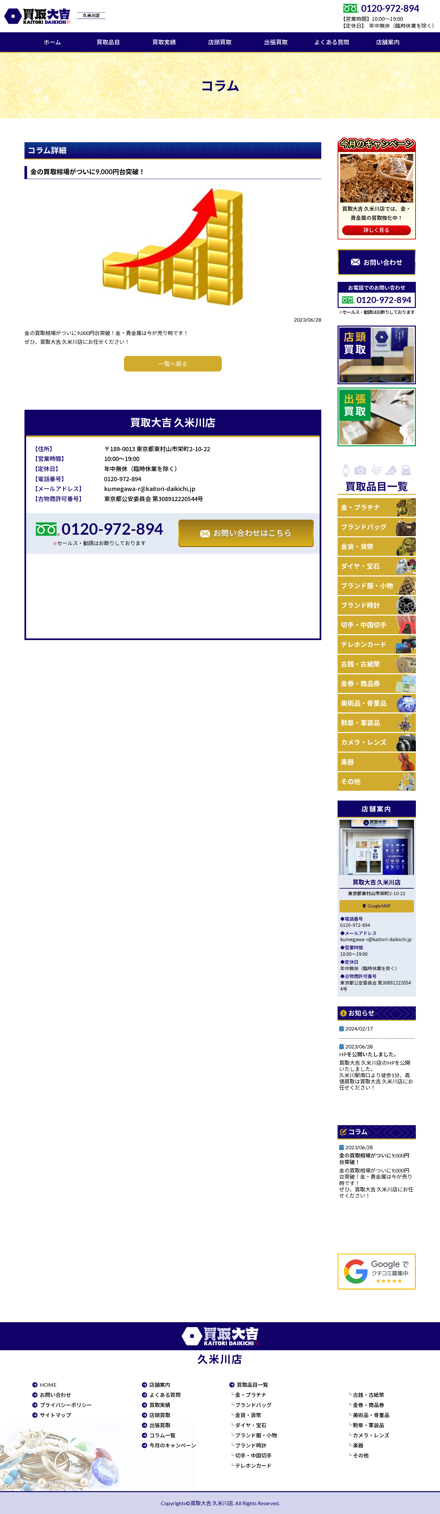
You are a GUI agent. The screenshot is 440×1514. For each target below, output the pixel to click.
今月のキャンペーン (172, 1445)
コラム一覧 (162, 1435)
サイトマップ (55, 1415)
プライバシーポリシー (66, 1405)
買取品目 (108, 42)
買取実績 (164, 42)
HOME (48, 1385)
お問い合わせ (55, 1395)
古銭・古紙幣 (360, 664)
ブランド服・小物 (367, 585)
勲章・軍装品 (360, 722)
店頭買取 (220, 42)
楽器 (347, 762)
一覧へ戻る (173, 363)
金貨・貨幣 (357, 546)
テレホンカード (364, 644)
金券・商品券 (360, 683)
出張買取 (276, 42)
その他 (350, 781)
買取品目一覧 (252, 1385)
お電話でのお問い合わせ (377, 295)
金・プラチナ (360, 507)
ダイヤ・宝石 (360, 566)
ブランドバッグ (364, 527)
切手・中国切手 (364, 625)
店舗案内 (388, 42)
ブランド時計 (360, 605)
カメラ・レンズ (364, 742)
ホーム (52, 42)
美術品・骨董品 (364, 703)
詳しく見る (376, 230)
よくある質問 (331, 42)
